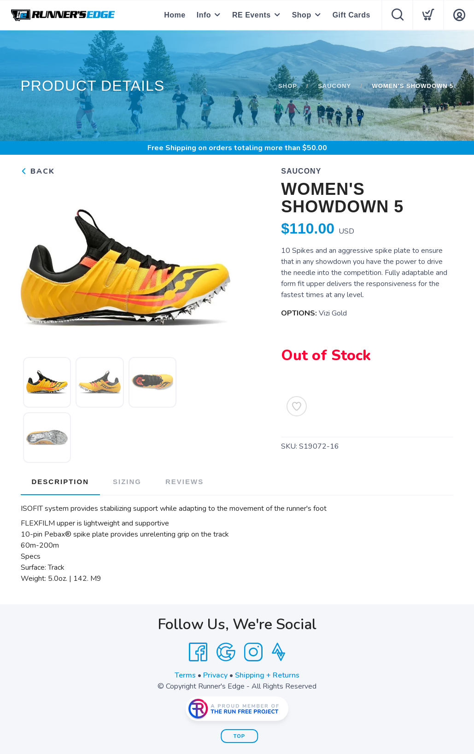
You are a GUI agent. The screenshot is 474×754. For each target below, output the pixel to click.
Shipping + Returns (267, 675)
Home (174, 15)
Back (38, 171)
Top (239, 736)
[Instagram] (253, 652)
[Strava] (278, 652)
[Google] (226, 652)
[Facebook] (198, 652)
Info (204, 15)
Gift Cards (351, 15)
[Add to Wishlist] (297, 406)
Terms (185, 675)
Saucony (334, 85)
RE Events (251, 15)
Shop (301, 15)
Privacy (215, 675)
